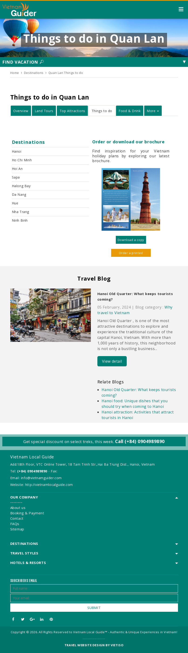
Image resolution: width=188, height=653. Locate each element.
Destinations (34, 73)
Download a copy (131, 240)
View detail (112, 361)
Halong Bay (21, 186)
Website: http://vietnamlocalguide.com (41, 484)
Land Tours (44, 111)
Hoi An (17, 168)
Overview (20, 111)
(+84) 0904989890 (32, 471)
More (153, 111)
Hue (15, 203)
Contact (17, 518)
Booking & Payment (27, 513)
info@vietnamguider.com (41, 478)
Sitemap (17, 529)
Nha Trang (20, 212)
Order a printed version (131, 254)
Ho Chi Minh (22, 160)
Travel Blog (94, 278)
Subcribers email (24, 580)
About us (18, 507)
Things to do (102, 111)
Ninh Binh (20, 220)
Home (14, 73)
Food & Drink (129, 111)
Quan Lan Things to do (65, 73)
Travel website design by (87, 645)
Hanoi (16, 151)
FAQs (14, 523)
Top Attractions (72, 111)
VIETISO (117, 645)
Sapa (16, 177)
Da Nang (19, 194)
